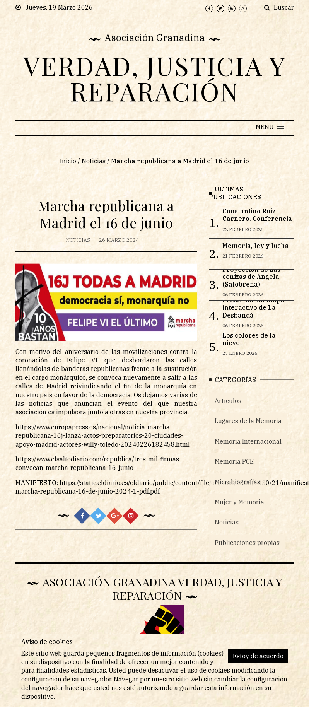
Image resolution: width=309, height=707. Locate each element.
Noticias (94, 161)
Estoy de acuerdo (258, 656)
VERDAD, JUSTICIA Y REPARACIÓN (154, 78)
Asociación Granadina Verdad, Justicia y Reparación (162, 588)
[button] (270, 127)
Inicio (68, 161)
